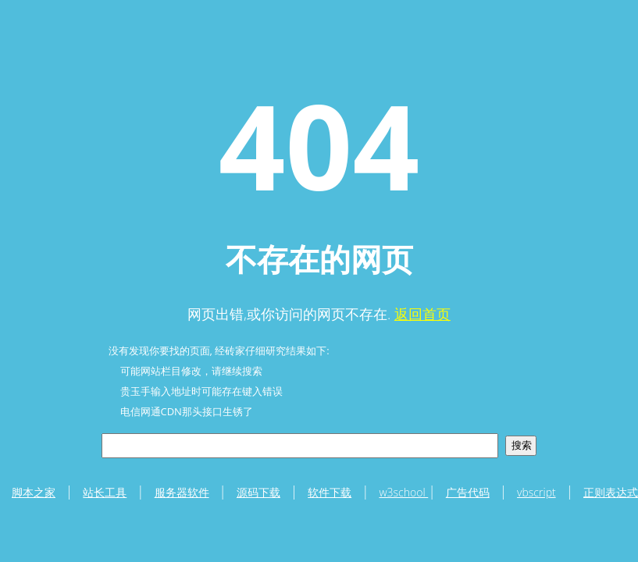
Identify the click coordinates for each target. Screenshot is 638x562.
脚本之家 (33, 492)
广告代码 (468, 492)
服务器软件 (182, 492)
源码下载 (258, 492)
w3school (403, 492)
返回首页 (422, 313)
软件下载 (329, 492)
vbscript (536, 492)
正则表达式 (610, 492)
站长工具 (105, 492)
